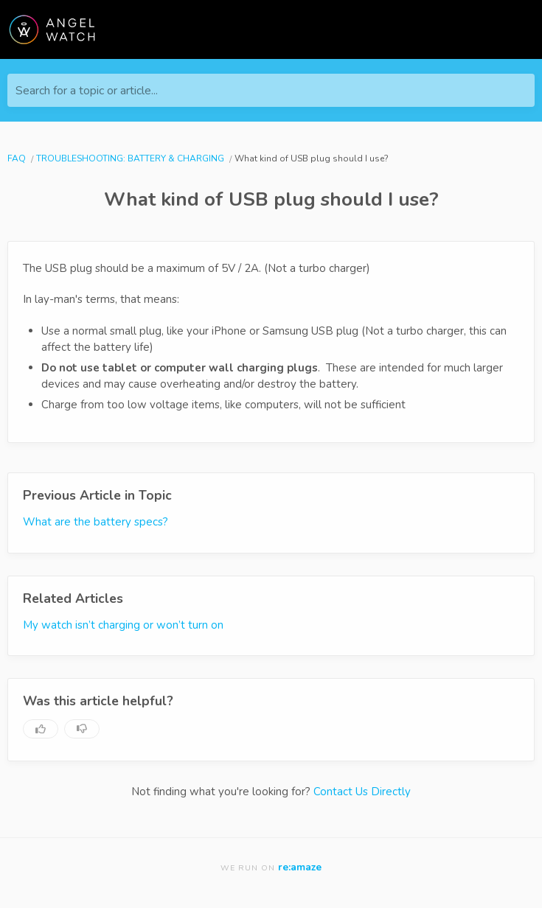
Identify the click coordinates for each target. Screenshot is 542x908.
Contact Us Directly (362, 791)
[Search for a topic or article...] (271, 90)
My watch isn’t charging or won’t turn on (123, 625)
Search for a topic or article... (86, 90)
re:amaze (300, 867)
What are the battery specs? (95, 521)
